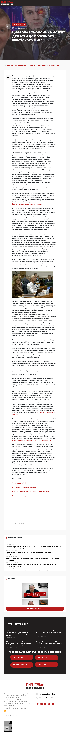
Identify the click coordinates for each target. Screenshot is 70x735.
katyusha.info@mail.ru (47, 694)
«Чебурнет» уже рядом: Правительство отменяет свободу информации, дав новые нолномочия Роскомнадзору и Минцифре (18, 633)
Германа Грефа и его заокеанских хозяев (26, 204)
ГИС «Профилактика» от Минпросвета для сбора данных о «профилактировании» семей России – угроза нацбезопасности (19, 643)
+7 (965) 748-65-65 (46, 698)
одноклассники (20, 665)
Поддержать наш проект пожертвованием (27, 496)
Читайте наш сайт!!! (19, 483)
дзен (42, 664)
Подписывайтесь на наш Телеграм (24, 487)
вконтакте (43, 657)
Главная (7, 64)
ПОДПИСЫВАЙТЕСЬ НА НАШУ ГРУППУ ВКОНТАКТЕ (30, 491)
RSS (7, 711)
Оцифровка (19, 25)
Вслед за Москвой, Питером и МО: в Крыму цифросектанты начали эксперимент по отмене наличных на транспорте (49, 643)
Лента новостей (14, 538)
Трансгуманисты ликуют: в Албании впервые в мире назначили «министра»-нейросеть (49, 632)
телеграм (18, 657)
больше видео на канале (35, 608)
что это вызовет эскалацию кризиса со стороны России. (32, 440)
